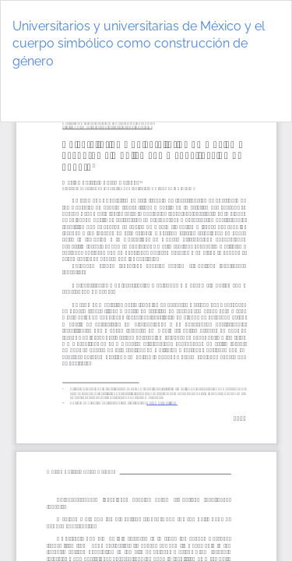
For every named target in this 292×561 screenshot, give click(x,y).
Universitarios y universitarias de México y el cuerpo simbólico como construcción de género (138, 44)
